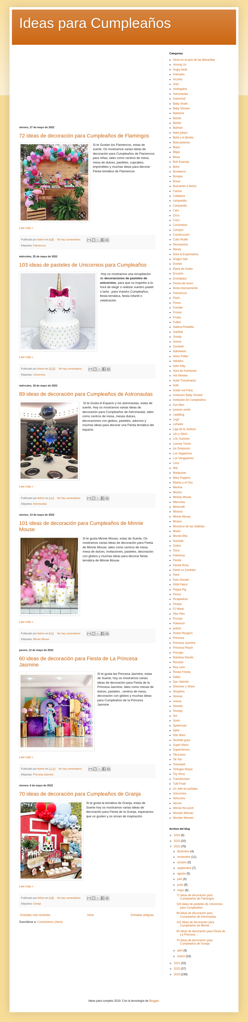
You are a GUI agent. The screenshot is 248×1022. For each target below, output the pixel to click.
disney (177, 249)
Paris (176, 574)
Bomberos (179, 171)
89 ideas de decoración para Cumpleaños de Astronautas (86, 394)
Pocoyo (177, 618)
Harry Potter (180, 356)
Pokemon (179, 623)
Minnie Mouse (41, 639)
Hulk (176, 385)
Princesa (178, 638)
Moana (177, 521)
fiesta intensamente (185, 288)
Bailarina (178, 113)
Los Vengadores (183, 458)
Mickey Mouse (182, 497)
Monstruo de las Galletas (189, 526)
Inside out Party (183, 390)
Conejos (178, 230)
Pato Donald (181, 579)
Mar (175, 468)
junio (180, 884)
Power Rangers (183, 633)
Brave (176, 181)
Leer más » (26, 228)
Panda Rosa (181, 565)
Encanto (178, 273)
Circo (176, 215)
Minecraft (179, 506)
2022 (177, 846)
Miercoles (179, 502)
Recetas (178, 662)
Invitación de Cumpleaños (189, 400)
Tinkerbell (179, 764)
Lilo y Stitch (180, 434)
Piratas (177, 604)
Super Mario (180, 745)
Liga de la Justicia (184, 429)
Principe (178, 652)
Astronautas (40, 503)
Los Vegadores (182, 453)
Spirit (176, 730)
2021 (177, 963)
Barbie (177, 123)
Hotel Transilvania (184, 380)
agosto (181, 873)
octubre (182, 862)
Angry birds (180, 69)
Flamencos (39, 245)
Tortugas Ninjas (183, 769)
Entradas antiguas (142, 915)
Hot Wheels (180, 375)
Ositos (177, 545)
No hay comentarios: (69, 239)
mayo (181, 890)
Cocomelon (180, 225)
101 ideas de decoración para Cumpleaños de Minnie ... (195, 923)
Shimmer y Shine (184, 686)
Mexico (177, 492)
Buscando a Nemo (184, 186)
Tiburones (179, 754)
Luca (176, 463)
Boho (176, 166)
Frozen (177, 312)
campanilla (179, 200)
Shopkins (179, 691)
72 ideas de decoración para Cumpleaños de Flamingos (84, 136)
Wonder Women (183, 817)
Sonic (176, 720)
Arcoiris (177, 79)
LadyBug (178, 414)
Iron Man (178, 405)
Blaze (176, 147)
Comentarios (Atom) (50, 922)
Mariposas (179, 472)
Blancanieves (181, 142)
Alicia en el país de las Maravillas (194, 59)
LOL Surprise (181, 438)
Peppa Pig (179, 589)
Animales (179, 74)
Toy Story (179, 774)
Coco (176, 220)
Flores (177, 303)
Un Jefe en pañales (185, 788)
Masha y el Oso (183, 482)
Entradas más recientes (35, 915)
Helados (178, 361)
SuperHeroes (181, 749)
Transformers (181, 779)
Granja (37, 903)
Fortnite (178, 307)
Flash (176, 298)
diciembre (183, 851)
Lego (176, 419)
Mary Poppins (181, 477)
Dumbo (177, 263)
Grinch (177, 341)
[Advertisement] (87, 85)
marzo (181, 956)
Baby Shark (180, 103)
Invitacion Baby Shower (188, 395)
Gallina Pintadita (183, 327)
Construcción (181, 234)
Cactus (177, 191)
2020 (177, 968)
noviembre (184, 857)
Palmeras (179, 555)
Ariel (176, 84)
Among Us (179, 64)
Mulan (177, 531)
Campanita (180, 205)
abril (180, 950)
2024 (177, 835)
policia (177, 628)
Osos (176, 550)
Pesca (177, 594)
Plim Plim (179, 613)
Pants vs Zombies (184, 570)
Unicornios (39, 374)
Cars (176, 210)
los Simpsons (181, 448)
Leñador (178, 424)
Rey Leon (179, 667)
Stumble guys (181, 740)
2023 (177, 841)
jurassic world (181, 409)
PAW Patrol (180, 584)
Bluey (176, 157)
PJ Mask (178, 608)
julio (180, 879)
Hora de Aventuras (184, 370)
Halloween (179, 351)
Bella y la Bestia (183, 137)
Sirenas (178, 696)
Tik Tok (177, 759)
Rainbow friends (183, 657)
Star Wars (179, 735)
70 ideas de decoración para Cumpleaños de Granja (80, 794)
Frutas (177, 317)
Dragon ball (180, 259)
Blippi (176, 152)
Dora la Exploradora (185, 254)
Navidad (178, 541)
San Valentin (181, 681)
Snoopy (178, 710)
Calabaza (179, 196)
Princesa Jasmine (43, 774)
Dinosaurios (180, 244)
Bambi (177, 118)
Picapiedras (180, 599)
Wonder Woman (183, 813)
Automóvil (179, 98)
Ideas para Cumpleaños (95, 23)
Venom (177, 803)
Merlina (177, 487)
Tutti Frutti (179, 783)
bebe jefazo (180, 132)
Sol (175, 715)
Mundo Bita (180, 536)
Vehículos (179, 798)
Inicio (90, 915)
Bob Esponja (181, 161)
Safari (176, 677)
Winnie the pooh (183, 808)
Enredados (180, 278)
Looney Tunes (182, 443)
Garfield (178, 332)
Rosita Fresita (182, 672)
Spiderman (180, 725)
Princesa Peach (183, 647)
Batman (178, 127)
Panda (177, 560)
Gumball (178, 346)
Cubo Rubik (180, 239)
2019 (177, 974)
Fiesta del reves (183, 283)
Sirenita (178, 706)
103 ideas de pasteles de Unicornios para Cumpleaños (82, 265)
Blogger (154, 1000)
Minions (178, 511)
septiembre (184, 868)
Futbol (177, 322)
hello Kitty (179, 366)
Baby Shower (181, 108)
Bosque (178, 176)
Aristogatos (180, 89)
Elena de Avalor (183, 268)
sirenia (177, 701)
